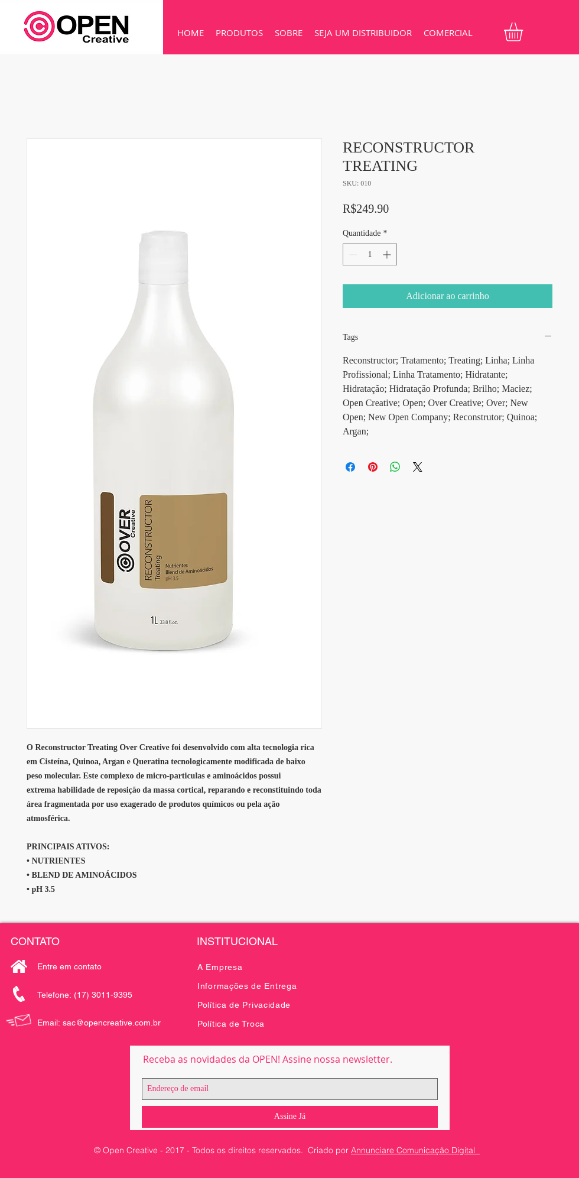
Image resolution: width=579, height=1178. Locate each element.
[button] (239, 32)
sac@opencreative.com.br (112, 1022)
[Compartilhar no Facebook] (350, 467)
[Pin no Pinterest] (373, 467)
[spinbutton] (369, 254)
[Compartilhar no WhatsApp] (395, 467)
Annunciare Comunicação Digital (415, 1150)
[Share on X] (418, 467)
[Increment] (387, 254)
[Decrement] (351, 254)
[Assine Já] (290, 1117)
